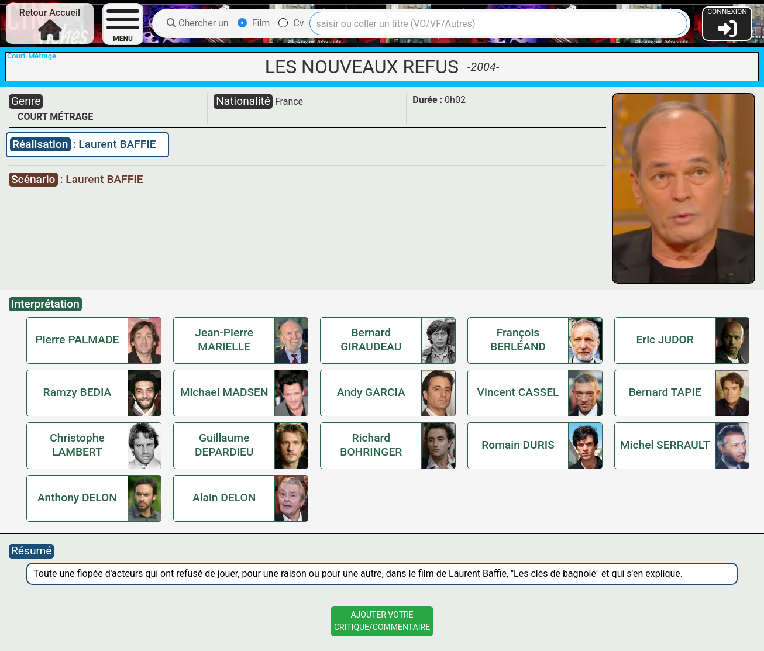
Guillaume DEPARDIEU (224, 445)
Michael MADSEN (224, 392)
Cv (291, 23)
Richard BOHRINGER (371, 445)
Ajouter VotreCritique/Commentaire (382, 621)
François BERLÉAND (518, 339)
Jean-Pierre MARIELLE (224, 339)
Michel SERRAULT (665, 445)
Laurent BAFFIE (117, 144)
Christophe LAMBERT (77, 445)
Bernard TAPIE (665, 392)
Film (254, 23)
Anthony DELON (77, 497)
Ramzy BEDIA (77, 392)
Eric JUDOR (665, 339)
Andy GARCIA (371, 392)
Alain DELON (224, 497)
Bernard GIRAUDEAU (370, 339)
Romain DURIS (518, 445)
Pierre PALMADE (77, 339)
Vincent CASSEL (518, 392)
